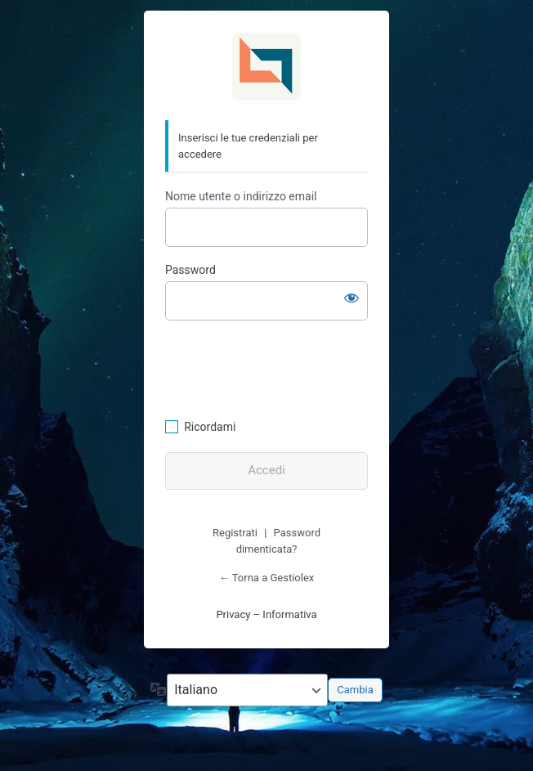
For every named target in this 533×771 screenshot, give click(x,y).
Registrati (235, 533)
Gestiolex (266, 66)
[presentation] (277, 367)
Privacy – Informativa (266, 614)
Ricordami (209, 426)
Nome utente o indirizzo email (240, 196)
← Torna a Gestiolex (266, 578)
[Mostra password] (351, 297)
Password (190, 269)
